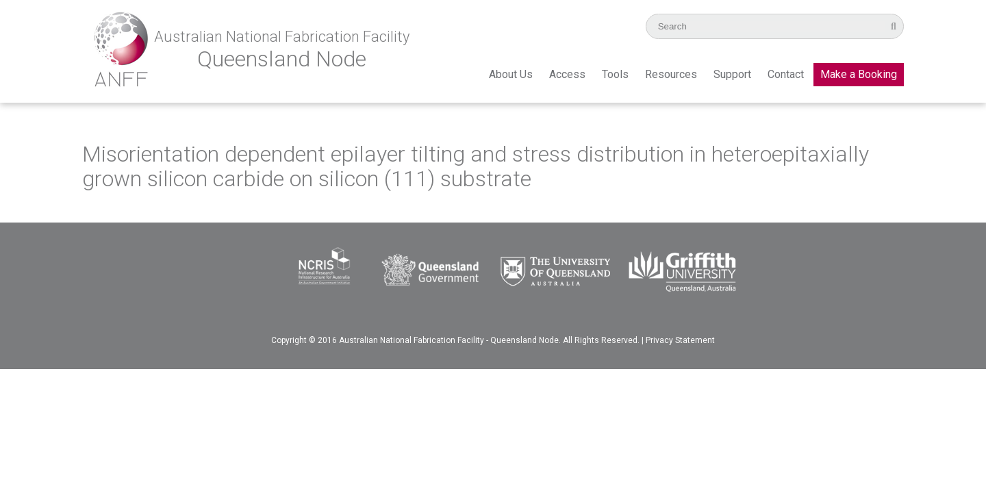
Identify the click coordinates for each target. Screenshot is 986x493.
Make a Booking (858, 74)
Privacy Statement (680, 340)
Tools (615, 74)
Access (567, 74)
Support (732, 74)
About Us (511, 74)
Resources (671, 74)
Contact (786, 74)
